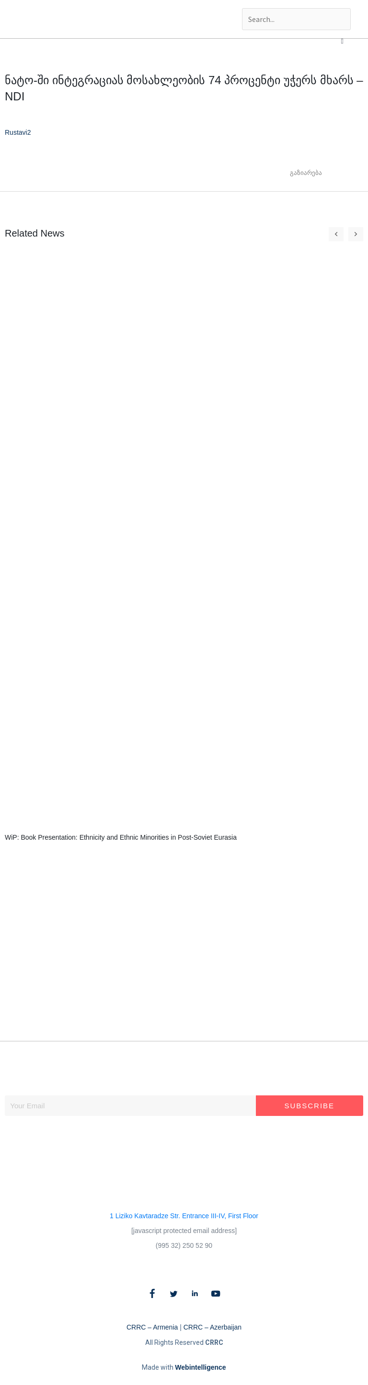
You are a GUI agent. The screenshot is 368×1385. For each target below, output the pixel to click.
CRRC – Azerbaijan (213, 1327)
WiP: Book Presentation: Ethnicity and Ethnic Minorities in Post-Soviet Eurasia (121, 837)
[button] (342, 41)
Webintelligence (200, 1367)
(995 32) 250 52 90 (184, 1245)
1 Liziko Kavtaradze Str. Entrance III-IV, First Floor (184, 1216)
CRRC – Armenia (152, 1327)
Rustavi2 (18, 132)
